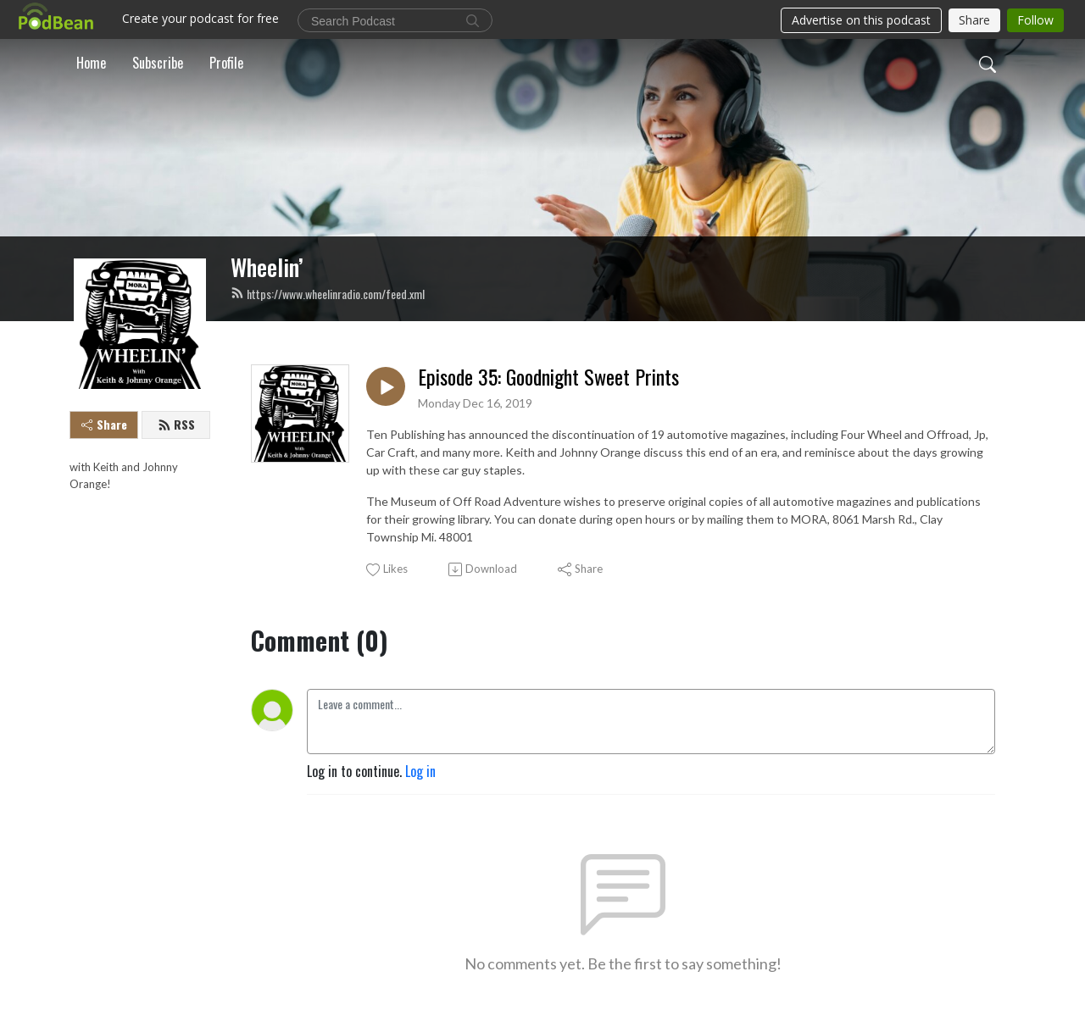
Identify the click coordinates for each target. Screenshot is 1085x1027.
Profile (226, 63)
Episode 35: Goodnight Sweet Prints (548, 376)
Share (104, 424)
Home (91, 63)
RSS (176, 424)
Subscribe (157, 63)
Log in (420, 771)
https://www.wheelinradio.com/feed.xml (328, 294)
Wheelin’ (267, 267)
